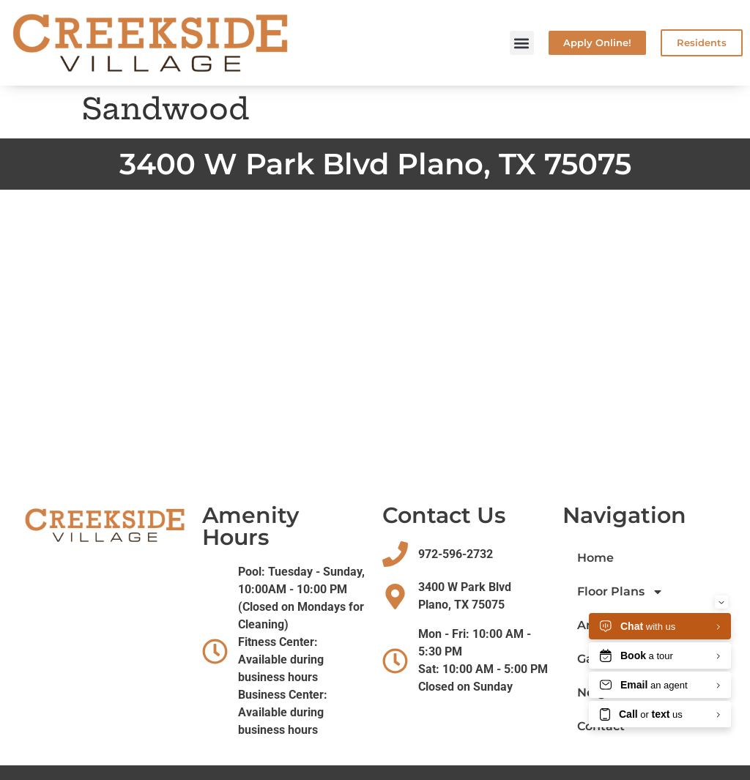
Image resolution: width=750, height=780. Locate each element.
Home (595, 558)
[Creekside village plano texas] (375, 336)
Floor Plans (620, 592)
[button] (522, 43)
